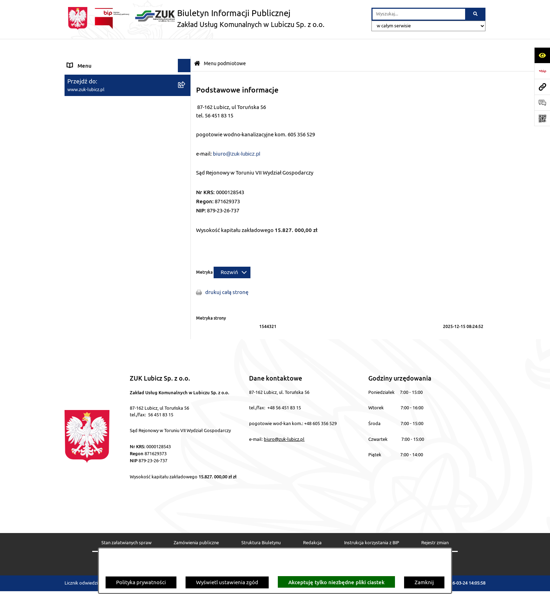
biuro (219, 136)
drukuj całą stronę (226, 274)
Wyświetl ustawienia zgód (227, 582)
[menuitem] (128, 79)
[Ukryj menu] (184, 48)
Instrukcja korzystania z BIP (371, 525)
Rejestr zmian (435, 525)
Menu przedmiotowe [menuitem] (92, 166)
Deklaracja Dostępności (184, 546)
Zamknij (424, 582)
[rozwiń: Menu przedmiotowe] (185, 167)
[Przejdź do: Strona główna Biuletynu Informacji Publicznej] (197, 46)
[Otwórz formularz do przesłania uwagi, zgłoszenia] (542, 102)
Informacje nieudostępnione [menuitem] (101, 179)
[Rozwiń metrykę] (232, 255)
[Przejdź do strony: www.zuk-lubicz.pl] (542, 87)
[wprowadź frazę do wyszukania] (418, 14)
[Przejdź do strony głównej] (194, 18)
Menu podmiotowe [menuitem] (90, 60)
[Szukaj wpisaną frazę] (475, 14)
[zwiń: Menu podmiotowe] (185, 61)
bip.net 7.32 (473, 584)
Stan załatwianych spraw (126, 525)
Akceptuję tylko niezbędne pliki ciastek (336, 582)
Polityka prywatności (141, 582)
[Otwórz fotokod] (542, 118)
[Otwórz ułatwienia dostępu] (542, 55)
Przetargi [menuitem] (78, 206)
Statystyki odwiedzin (251, 546)
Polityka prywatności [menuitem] (92, 193)
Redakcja (312, 525)
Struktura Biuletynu (261, 525)
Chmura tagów (310, 546)
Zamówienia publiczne (196, 525)
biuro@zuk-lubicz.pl (284, 421)
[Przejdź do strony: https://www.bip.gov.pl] (542, 71)
